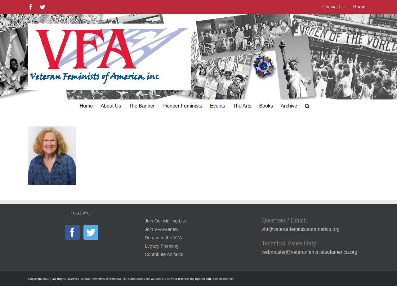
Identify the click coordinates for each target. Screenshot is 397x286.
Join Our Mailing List (165, 220)
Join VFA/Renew (161, 229)
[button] (307, 106)
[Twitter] (90, 232)
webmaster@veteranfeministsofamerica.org (309, 252)
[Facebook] (72, 232)
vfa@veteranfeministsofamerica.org (300, 229)
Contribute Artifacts (164, 254)
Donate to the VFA (163, 237)
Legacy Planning (161, 246)
